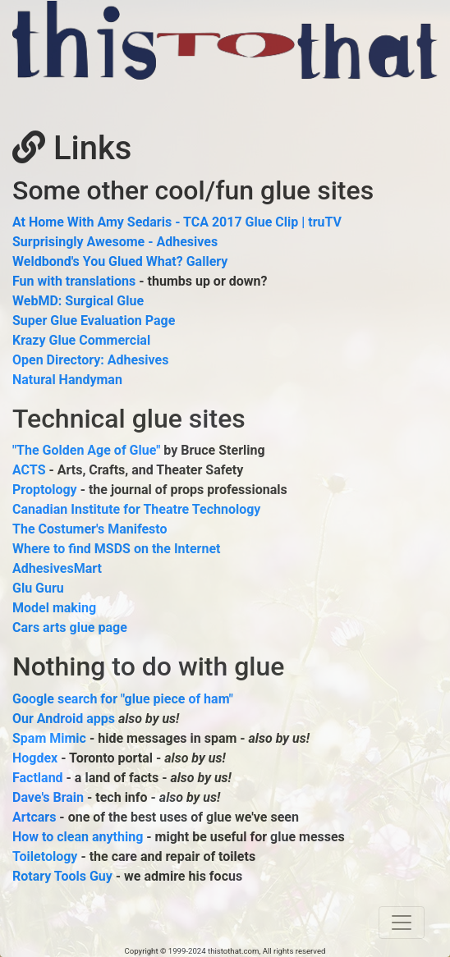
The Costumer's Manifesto (90, 529)
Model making (54, 608)
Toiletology (44, 856)
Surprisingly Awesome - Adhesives (115, 242)
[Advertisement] (204, 104)
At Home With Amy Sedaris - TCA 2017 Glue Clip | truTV (177, 222)
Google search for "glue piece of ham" (122, 699)
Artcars (34, 817)
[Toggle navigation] (402, 922)
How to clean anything (77, 837)
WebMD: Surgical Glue (78, 301)
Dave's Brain (48, 797)
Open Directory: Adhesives (90, 360)
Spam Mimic (49, 738)
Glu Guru (38, 588)
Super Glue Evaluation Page (93, 320)
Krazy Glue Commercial (81, 340)
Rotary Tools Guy (62, 876)
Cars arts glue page (69, 627)
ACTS (29, 470)
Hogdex (34, 758)
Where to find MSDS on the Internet (116, 548)
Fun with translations (73, 281)
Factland (37, 777)
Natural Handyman (67, 379)
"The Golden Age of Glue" (86, 450)
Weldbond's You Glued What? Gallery (119, 261)
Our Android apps (63, 718)
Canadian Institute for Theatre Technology (136, 509)
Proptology (44, 489)
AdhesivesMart (57, 568)
